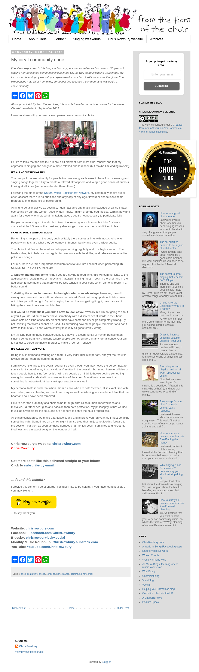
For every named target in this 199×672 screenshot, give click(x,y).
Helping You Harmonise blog (158, 589)
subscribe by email (39, 465)
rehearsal (88, 574)
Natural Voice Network (155, 550)
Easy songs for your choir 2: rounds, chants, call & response (171, 406)
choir (23, 574)
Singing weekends (87, 39)
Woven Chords (150, 555)
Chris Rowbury (28, 646)
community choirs (36, 574)
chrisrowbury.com (66, 443)
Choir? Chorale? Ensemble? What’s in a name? (172, 305)
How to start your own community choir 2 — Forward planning (172, 505)
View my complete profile (29, 651)
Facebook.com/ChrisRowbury (52, 533)
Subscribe (162, 86)
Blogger (106, 661)
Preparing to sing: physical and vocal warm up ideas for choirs (170, 371)
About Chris (38, 39)
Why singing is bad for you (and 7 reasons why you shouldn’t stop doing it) (171, 471)
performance (62, 574)
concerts (50, 574)
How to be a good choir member (170, 215)
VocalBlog (148, 580)
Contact (59, 39)
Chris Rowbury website (125, 39)
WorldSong (148, 571)
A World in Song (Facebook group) (162, 546)
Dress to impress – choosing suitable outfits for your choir (171, 337)
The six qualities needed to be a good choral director (171, 245)
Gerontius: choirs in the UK (157, 593)
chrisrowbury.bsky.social (45, 537)
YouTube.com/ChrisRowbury (49, 547)
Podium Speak (150, 602)
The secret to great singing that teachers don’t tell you (172, 277)
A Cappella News (152, 597)
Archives (156, 39)
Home (16, 39)
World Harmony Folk (154, 559)
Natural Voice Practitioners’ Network (66, 192)
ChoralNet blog (150, 575)
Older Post (123, 608)
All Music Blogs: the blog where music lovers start (160, 566)
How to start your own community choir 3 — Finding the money (172, 438)
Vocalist (146, 584)
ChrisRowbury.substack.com (75, 542)
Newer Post (18, 608)
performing (76, 574)
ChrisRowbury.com (153, 542)
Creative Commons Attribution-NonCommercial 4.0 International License (161, 128)
